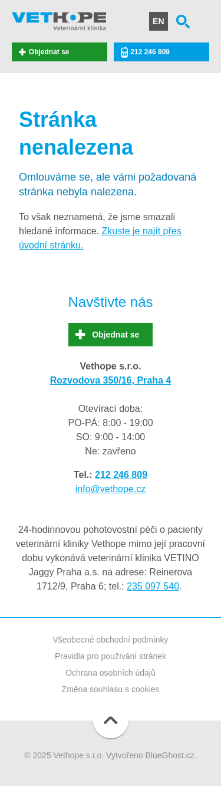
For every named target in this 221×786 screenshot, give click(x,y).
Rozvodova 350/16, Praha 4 (110, 380)
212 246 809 (150, 52)
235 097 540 (153, 586)
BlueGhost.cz (170, 755)
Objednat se (49, 52)
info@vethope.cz (110, 489)
